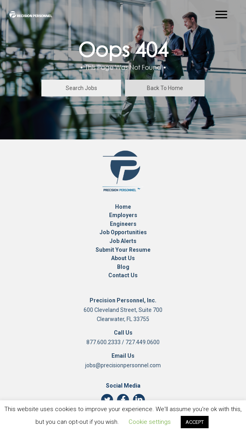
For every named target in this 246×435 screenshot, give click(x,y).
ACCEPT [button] (194, 422)
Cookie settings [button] (150, 421)
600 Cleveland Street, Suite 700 (123, 310)
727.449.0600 (142, 342)
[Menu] (221, 15)
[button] (81, 88)
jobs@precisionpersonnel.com (123, 365)
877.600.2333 (103, 342)
